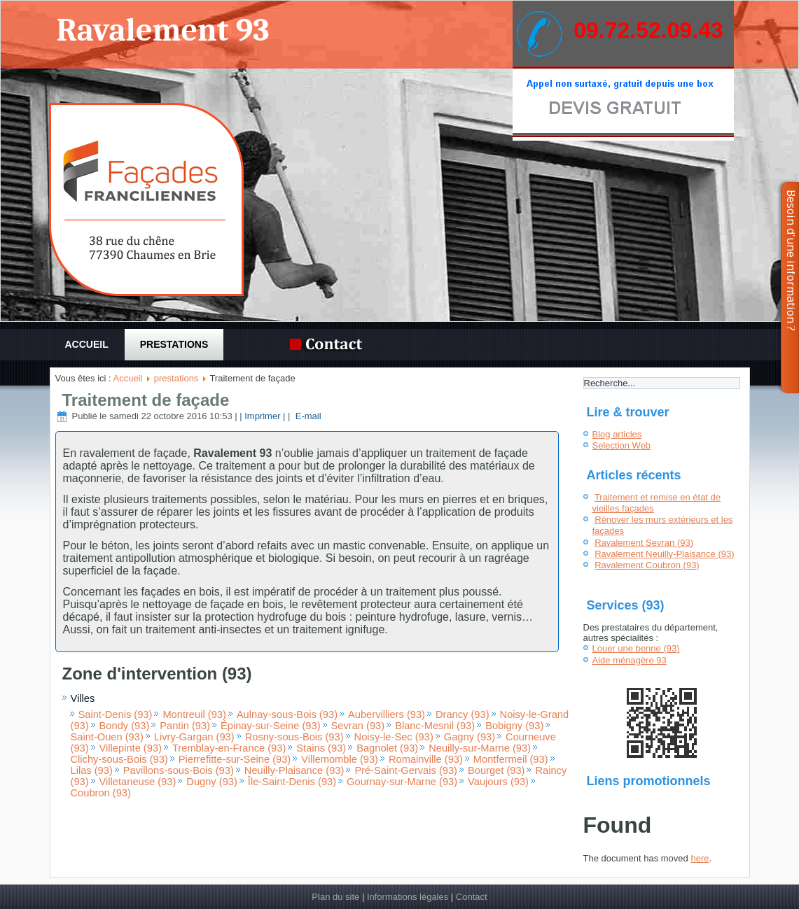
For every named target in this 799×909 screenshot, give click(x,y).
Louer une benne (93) (636, 648)
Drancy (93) (462, 714)
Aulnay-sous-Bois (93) (287, 714)
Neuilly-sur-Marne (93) (480, 748)
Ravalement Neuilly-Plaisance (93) (664, 554)
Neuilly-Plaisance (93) (294, 770)
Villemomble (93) (339, 759)
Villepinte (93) (130, 748)
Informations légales (407, 897)
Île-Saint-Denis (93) (292, 781)
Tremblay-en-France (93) (229, 748)
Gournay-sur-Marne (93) (402, 781)
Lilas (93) (92, 770)
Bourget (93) (496, 770)
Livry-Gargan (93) (194, 736)
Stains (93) (321, 748)
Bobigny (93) (514, 725)
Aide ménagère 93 (629, 660)
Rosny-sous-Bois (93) (294, 736)
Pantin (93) (185, 725)
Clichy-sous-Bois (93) (119, 759)
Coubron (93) (101, 792)
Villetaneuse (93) (137, 781)
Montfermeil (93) (510, 759)
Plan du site (335, 897)
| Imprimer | (262, 416)
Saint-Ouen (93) (107, 736)
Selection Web (621, 445)
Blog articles (617, 434)
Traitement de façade (146, 399)
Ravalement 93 (162, 30)
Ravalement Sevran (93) (644, 542)
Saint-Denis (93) (115, 714)
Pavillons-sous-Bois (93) (178, 770)
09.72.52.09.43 (648, 30)
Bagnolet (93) (387, 748)
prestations (174, 344)
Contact (471, 897)
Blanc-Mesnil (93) (435, 725)
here (699, 858)
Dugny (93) (211, 781)
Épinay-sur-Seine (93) (271, 725)
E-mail (307, 416)
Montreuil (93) (193, 714)
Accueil (87, 344)
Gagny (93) (469, 736)
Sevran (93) (358, 725)
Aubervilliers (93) (386, 714)
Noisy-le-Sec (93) (393, 736)
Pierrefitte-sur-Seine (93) (235, 759)
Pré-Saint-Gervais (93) (405, 770)
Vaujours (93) (498, 781)
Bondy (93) (124, 725)
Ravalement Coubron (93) (647, 565)
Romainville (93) (426, 759)
